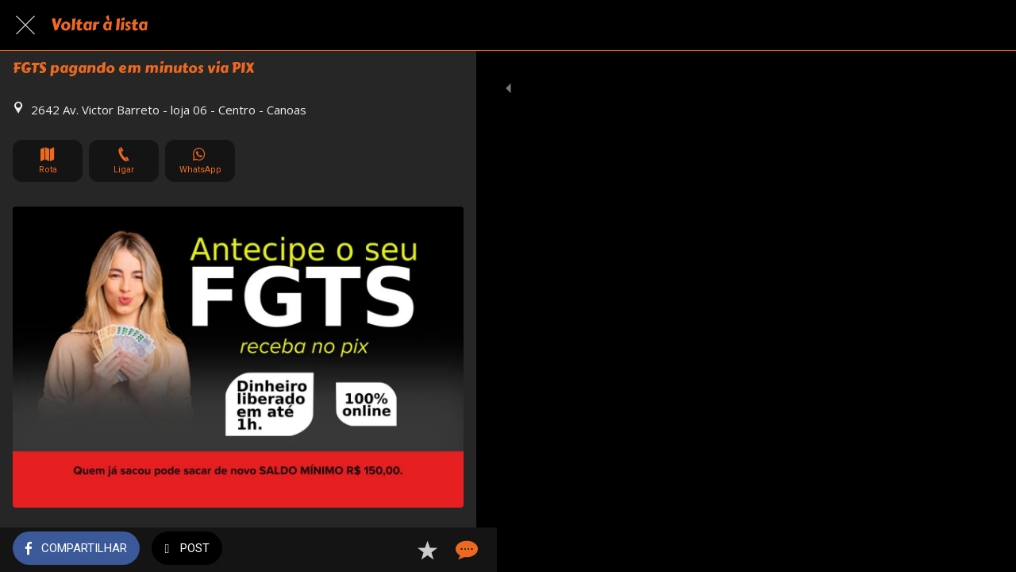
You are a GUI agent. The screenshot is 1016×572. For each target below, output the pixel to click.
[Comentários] (444, 550)
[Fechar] (25, 25)
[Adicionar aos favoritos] (406, 550)
